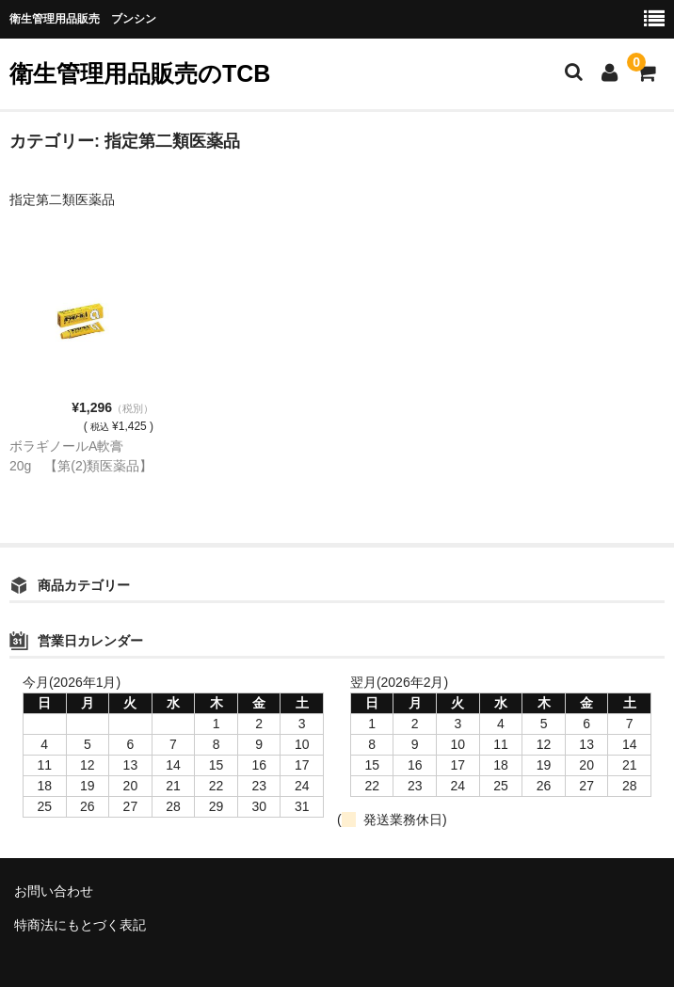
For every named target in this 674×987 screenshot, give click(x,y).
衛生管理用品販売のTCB (139, 73)
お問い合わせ (53, 891)
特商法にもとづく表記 (80, 924)
